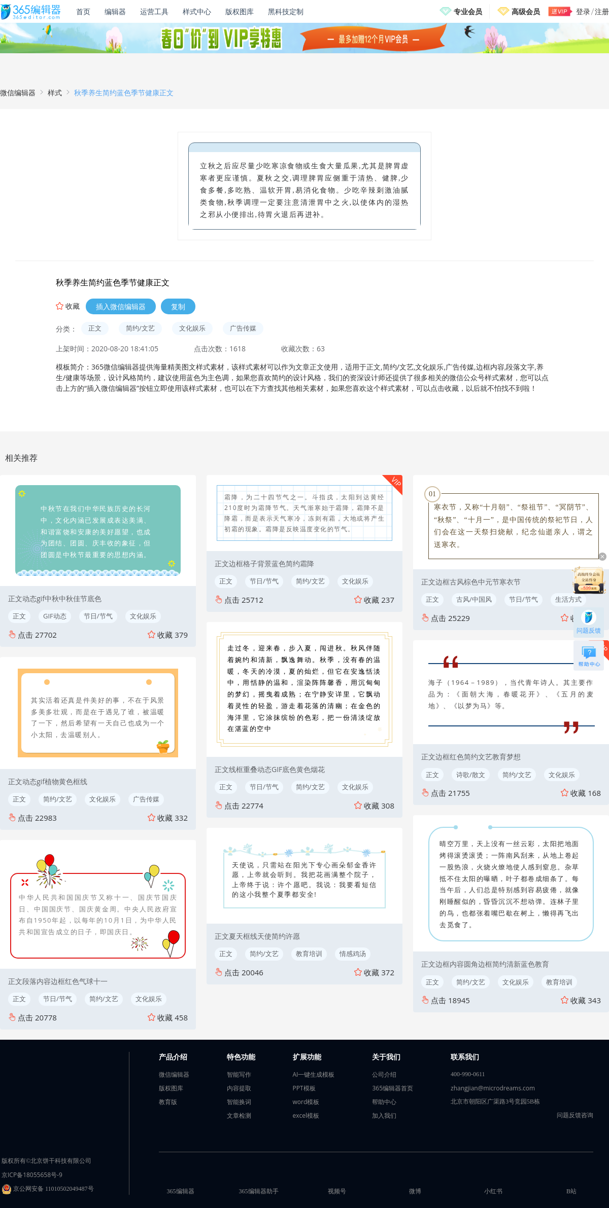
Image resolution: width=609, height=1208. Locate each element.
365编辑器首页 (392, 1088)
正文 (94, 328)
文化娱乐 (192, 328)
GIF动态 (54, 615)
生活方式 (568, 599)
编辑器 (115, 11)
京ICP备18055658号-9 (32, 1174)
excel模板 (306, 1115)
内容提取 (239, 1088)
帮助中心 (384, 1101)
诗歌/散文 (470, 774)
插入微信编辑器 (121, 306)
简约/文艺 (140, 328)
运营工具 (154, 11)
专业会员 (468, 11)
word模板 (306, 1101)
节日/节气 (98, 615)
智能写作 (239, 1074)
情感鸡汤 (353, 953)
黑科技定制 (285, 11)
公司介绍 (384, 1074)
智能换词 (239, 1101)
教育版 (168, 1101)
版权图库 (239, 11)
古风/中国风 (474, 599)
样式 (55, 92)
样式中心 (197, 11)
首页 (83, 11)
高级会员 (526, 11)
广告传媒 (243, 328)
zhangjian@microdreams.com (493, 1088)
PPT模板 (304, 1088)
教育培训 (309, 953)
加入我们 (384, 1115)
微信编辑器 (18, 92)
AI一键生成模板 (314, 1074)
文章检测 (239, 1115)
